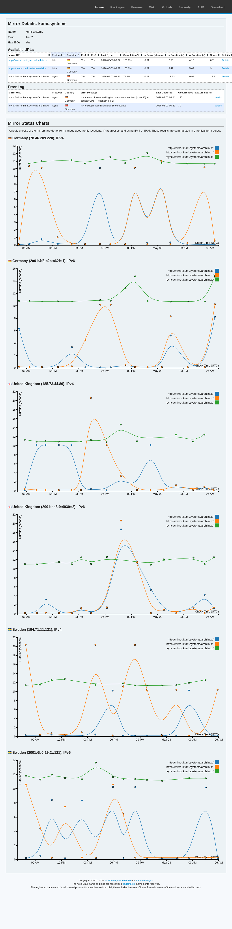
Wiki (152, 7)
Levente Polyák (144, 880)
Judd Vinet (110, 880)
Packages (117, 7)
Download (218, 7)
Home (99, 7)
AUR (200, 7)
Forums (136, 7)
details (218, 97)
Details (225, 60)
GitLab (167, 7)
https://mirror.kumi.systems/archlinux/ (29, 68)
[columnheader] (29, 55)
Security (185, 7)
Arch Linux (24, 6)
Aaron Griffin (124, 880)
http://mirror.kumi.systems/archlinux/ (28, 60)
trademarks (129, 883)
